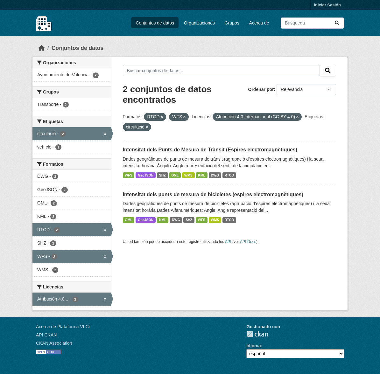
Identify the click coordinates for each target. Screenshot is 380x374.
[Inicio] (42, 48)
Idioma (253, 345)
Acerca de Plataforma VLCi (63, 326)
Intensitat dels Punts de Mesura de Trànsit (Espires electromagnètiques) (210, 149)
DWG (215, 175)
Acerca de (259, 22)
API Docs (248, 241)
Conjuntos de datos (155, 22)
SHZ (162, 175)
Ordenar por (261, 89)
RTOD (229, 175)
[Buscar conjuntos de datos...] (312, 23)
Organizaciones (199, 22)
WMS (188, 175)
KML (201, 175)
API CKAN (46, 334)
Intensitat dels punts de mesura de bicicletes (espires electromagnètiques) (213, 194)
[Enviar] (337, 23)
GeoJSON (145, 175)
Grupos (232, 22)
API (228, 241)
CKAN (257, 334)
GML (175, 175)
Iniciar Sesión (327, 5)
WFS (128, 175)
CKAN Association (54, 343)
